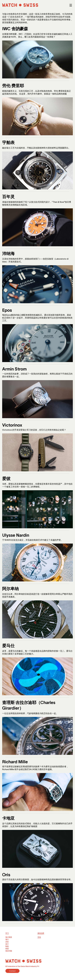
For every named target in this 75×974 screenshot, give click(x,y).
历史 (7, 942)
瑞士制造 (8, 937)
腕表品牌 (41, 933)
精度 (7, 948)
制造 (7, 946)
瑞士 (7, 939)
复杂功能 (8, 951)
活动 (39, 937)
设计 (7, 944)
